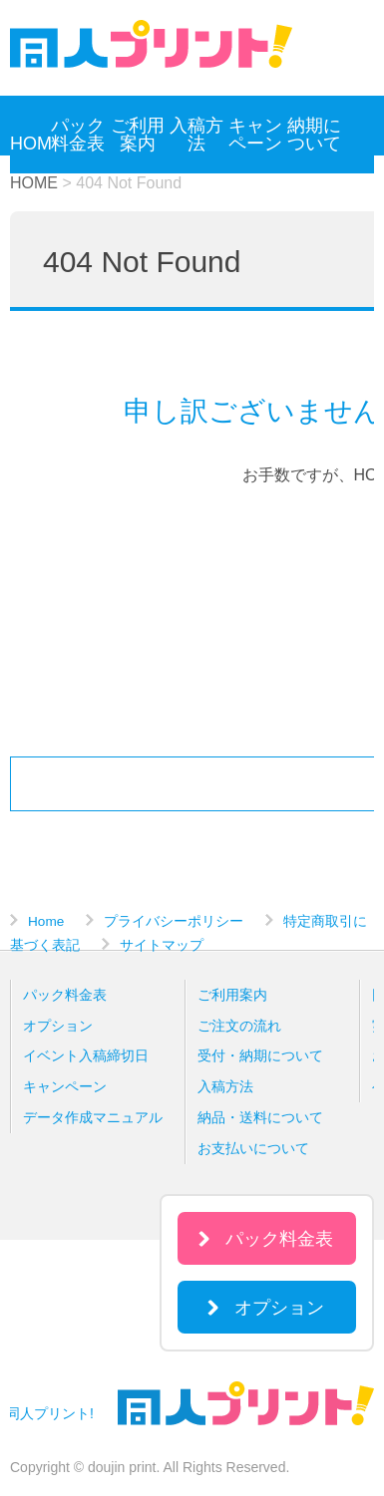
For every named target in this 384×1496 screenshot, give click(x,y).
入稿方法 (196, 134)
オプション (58, 1026)
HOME (28, 143)
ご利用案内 (138, 134)
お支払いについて (253, 1148)
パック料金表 (78, 134)
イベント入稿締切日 (86, 1055)
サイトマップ (161, 945)
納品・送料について (260, 1117)
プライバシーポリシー (173, 921)
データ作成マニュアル (93, 1117)
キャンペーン (255, 134)
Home (46, 921)
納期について (314, 134)
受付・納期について (260, 1055)
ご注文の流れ (239, 1026)
